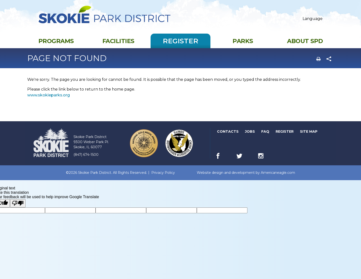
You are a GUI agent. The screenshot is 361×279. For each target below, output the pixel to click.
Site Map (308, 135)
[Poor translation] (18, 207)
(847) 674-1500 (86, 158)
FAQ (265, 135)
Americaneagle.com (278, 176)
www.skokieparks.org (48, 99)
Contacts (228, 135)
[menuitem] (56, 44)
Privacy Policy (163, 176)
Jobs (250, 135)
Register (285, 135)
